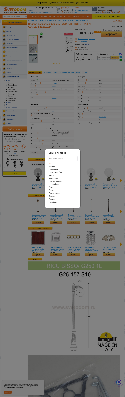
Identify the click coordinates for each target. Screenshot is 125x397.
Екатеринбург (54, 169)
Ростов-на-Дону (55, 193)
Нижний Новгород (56, 181)
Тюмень (52, 199)
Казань (51, 175)
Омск (51, 187)
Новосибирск (54, 184)
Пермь (51, 190)
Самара (52, 196)
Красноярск (53, 178)
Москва (52, 166)
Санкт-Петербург (55, 172)
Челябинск (53, 202)
